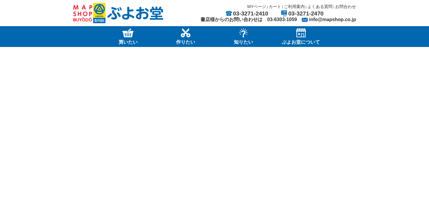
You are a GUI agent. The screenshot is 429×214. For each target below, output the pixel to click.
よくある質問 (319, 6)
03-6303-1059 (282, 19)
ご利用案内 (294, 6)
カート (275, 6)
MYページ (256, 6)
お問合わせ (345, 6)
